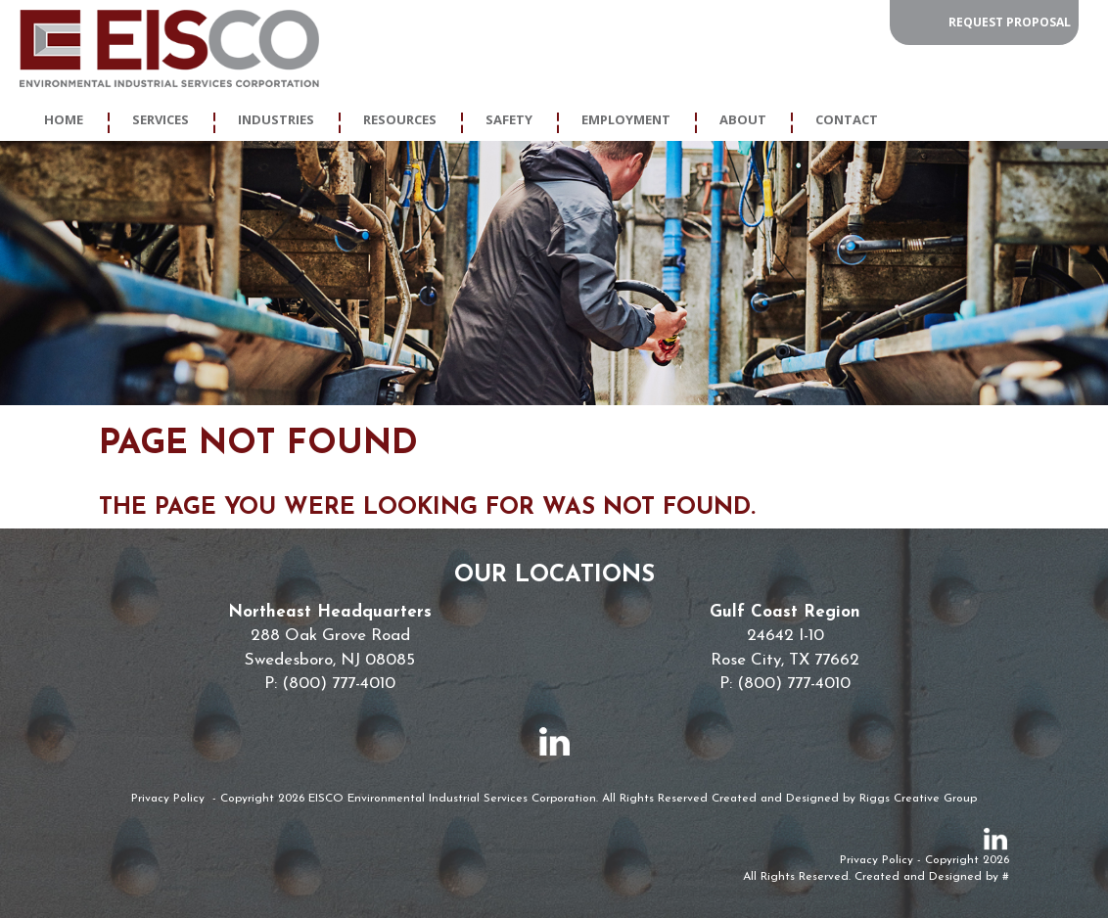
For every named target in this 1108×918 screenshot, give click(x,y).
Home (63, 119)
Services (160, 119)
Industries (276, 119)
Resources (400, 119)
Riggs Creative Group (918, 798)
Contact (846, 119)
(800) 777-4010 (338, 683)
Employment (625, 119)
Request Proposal (1009, 22)
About (742, 119)
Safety (508, 119)
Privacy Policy (168, 798)
